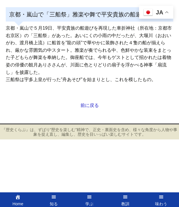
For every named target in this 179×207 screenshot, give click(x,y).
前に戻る (89, 105)
